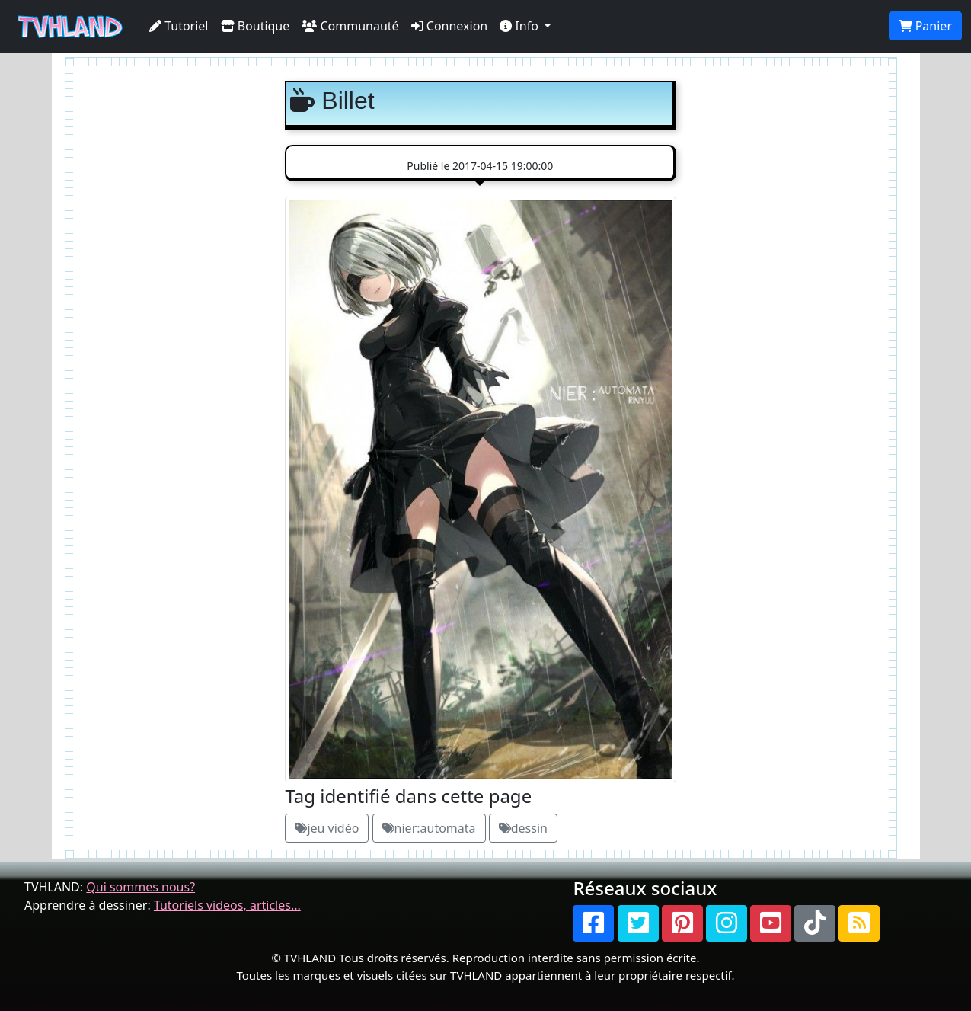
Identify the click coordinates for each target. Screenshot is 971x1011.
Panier (925, 26)
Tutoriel (179, 26)
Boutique (255, 26)
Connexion (449, 26)
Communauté (350, 26)
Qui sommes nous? (140, 886)
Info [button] (520, 26)
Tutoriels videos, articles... (227, 905)
